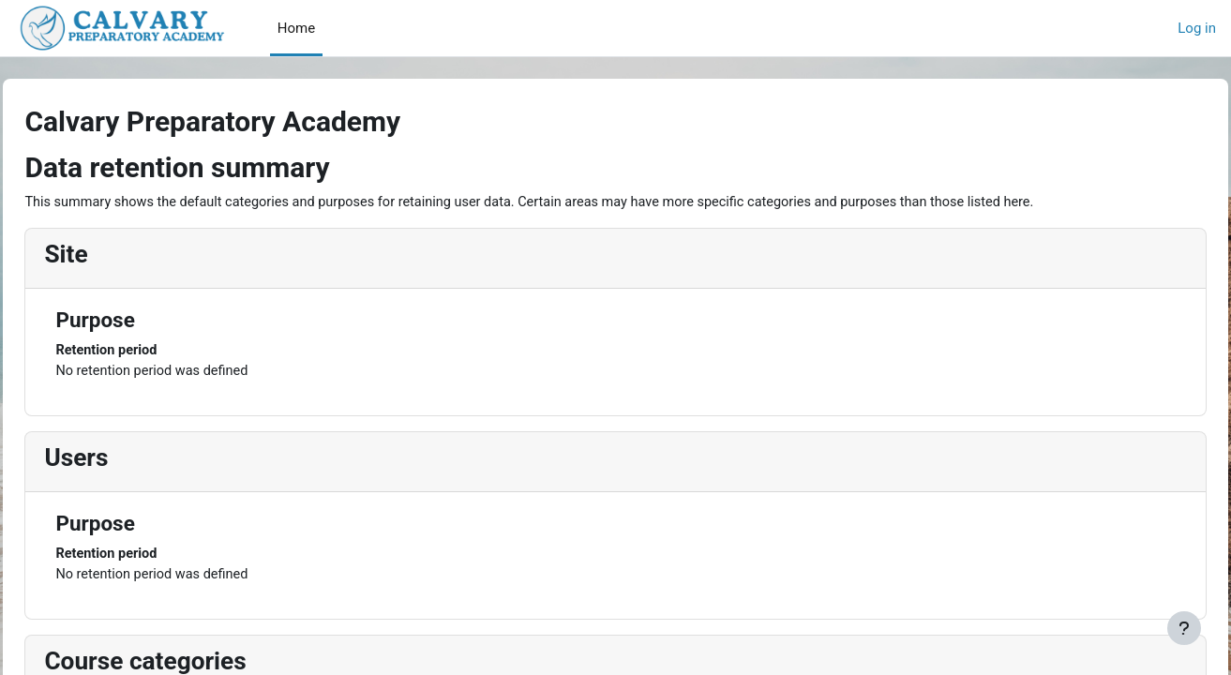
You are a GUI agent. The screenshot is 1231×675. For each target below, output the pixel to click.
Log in (1197, 28)
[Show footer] (1184, 628)
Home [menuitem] (296, 28)
